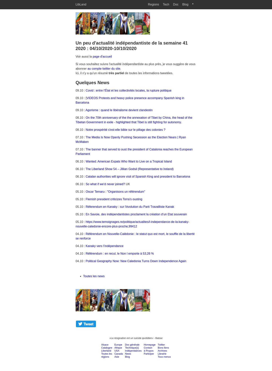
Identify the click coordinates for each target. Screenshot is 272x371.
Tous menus (164, 356)
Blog (185, 4)
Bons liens (163, 347)
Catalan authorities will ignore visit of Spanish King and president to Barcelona (138, 176)
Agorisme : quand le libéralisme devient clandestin (119, 110)
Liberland (106, 350)
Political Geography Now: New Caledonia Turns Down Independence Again (136, 261)
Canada (118, 353)
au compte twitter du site (103, 68)
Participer (149, 353)
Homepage (150, 344)
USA (116, 350)
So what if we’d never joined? (105, 184)
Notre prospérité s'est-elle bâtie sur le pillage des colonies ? (125, 129)
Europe (118, 344)
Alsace (104, 344)
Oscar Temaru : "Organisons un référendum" (115, 191)
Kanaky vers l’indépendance (104, 246)
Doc (175, 4)
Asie (116, 356)
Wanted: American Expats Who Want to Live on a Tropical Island (129, 161)
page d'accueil (102, 56)
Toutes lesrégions (106, 355)
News (128, 353)
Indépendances (133, 350)
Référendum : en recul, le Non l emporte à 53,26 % (120, 253)
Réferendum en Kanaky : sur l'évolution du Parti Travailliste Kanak (130, 206)
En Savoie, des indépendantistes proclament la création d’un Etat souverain (136, 214)
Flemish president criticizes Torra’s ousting (114, 199)
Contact (148, 347)
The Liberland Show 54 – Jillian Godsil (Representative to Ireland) (130, 169)
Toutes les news (94, 276)
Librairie (162, 353)
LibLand (81, 4)
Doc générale (132, 344)
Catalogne (106, 347)
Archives (162, 350)
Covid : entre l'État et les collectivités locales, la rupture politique (128, 90)
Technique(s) (132, 347)
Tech (166, 4)
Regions (153, 4)
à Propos (148, 350)
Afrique (118, 347)
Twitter (161, 344)
